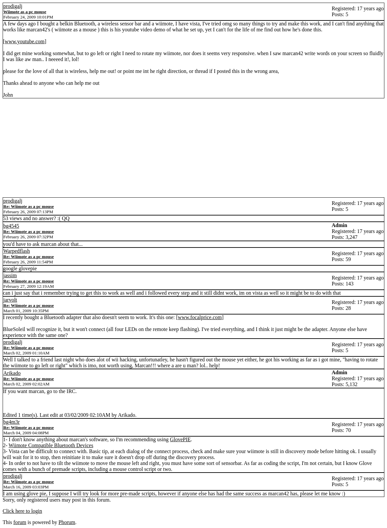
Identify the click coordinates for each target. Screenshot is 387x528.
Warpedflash (16, 251)
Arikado (11, 373)
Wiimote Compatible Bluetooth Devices (51, 445)
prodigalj (12, 6)
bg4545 (11, 226)
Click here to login (22, 511)
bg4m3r (11, 422)
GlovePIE (180, 439)
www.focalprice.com (200, 317)
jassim (10, 275)
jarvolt (10, 300)
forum (19, 522)
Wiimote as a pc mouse (24, 11)
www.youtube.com (25, 41)
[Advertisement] (193, 148)
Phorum (66, 522)
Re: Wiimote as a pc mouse (28, 206)
